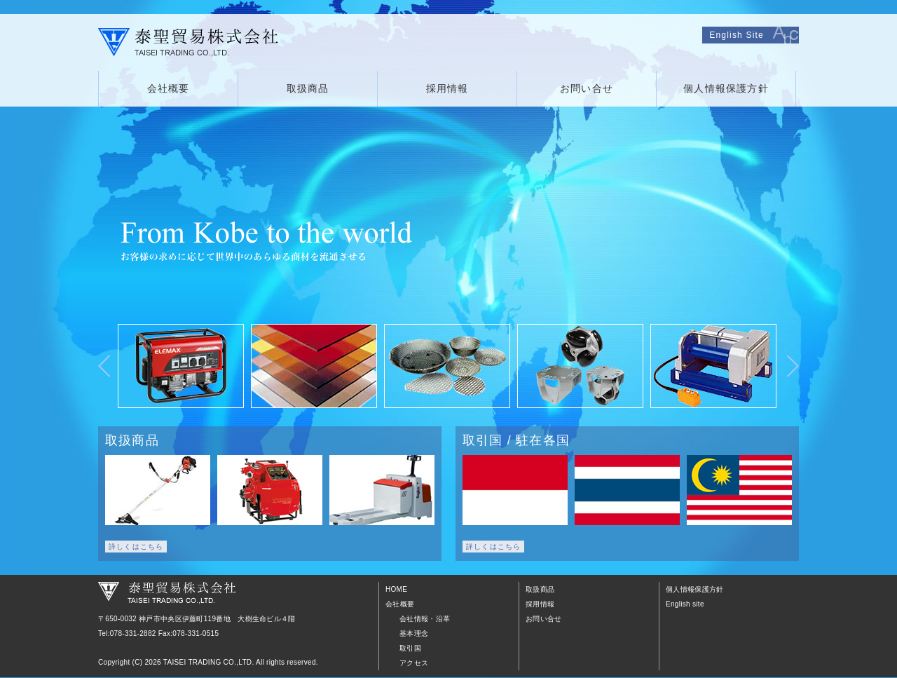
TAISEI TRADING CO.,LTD (207, 662)
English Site (736, 35)
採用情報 (447, 88)
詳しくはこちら (136, 546)
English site (685, 604)
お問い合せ (586, 88)
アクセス (413, 663)
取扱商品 (308, 88)
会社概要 (168, 88)
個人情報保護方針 (726, 88)
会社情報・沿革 (424, 619)
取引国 (410, 648)
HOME (396, 589)
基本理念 (413, 633)
